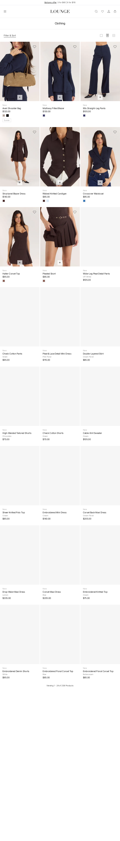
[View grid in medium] (107, 35)
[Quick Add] (19, 97)
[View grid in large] (101, 35)
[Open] (5, 11)
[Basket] (115, 11)
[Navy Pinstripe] (84, 201)
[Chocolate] (3, 201)
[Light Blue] (47, 201)
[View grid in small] (113, 35)
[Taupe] (3, 115)
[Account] (108, 11)
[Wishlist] (102, 11)
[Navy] (44, 115)
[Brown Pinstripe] (3, 281)
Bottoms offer (51, 2)
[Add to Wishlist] (34, 46)
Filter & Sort (10, 35)
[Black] (7, 115)
